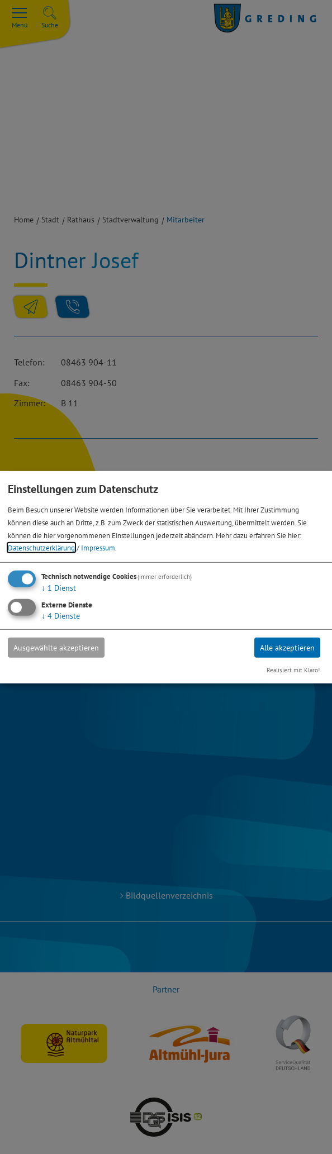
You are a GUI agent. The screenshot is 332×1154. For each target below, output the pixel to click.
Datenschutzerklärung (41, 547)
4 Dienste (60, 616)
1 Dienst (58, 588)
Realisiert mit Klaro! (293, 670)
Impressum (98, 547)
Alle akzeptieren (287, 648)
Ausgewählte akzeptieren (56, 648)
